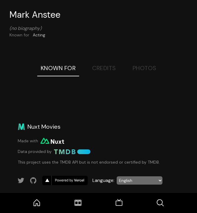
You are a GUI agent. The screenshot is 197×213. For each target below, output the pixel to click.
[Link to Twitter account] (21, 180)
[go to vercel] (65, 180)
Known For (58, 68)
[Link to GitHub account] (33, 180)
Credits (104, 68)
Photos (145, 68)
